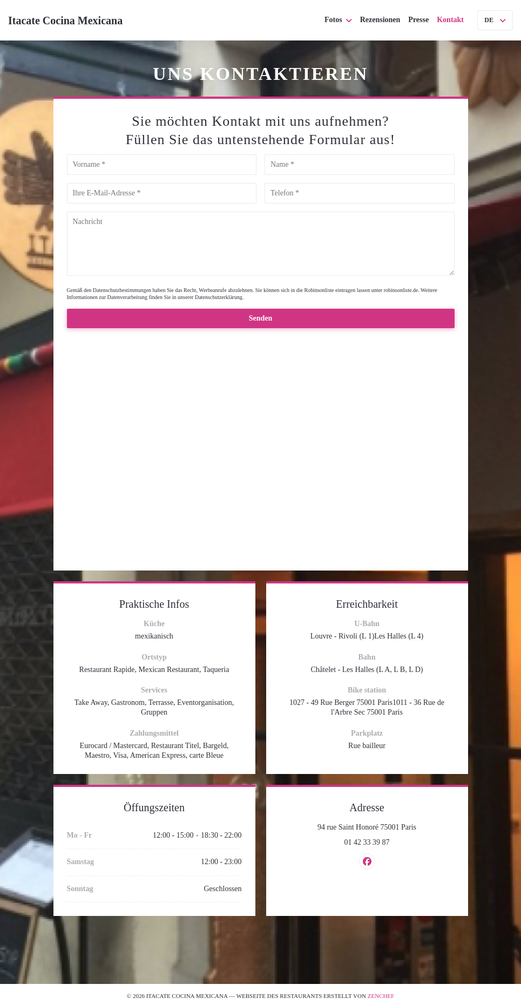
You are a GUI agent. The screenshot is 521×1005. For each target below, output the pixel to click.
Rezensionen (380, 20)
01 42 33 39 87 (367, 842)
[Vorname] (162, 164)
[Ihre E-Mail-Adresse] (162, 193)
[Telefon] (360, 193)
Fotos (338, 20)
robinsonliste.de (401, 290)
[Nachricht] (261, 244)
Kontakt (450, 20)
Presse (418, 20)
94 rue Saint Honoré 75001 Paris (386, 827)
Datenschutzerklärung (218, 297)
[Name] (360, 164)
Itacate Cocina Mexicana (65, 20)
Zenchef (381, 996)
